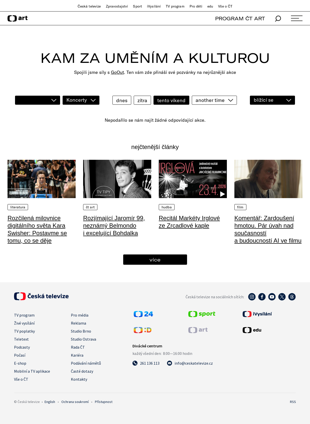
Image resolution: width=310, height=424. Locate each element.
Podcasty (22, 347)
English (50, 401)
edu (210, 6)
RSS (293, 401)
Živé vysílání (24, 323)
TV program (175, 6)
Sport (137, 6)
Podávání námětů (86, 363)
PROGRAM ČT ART (240, 18)
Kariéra (77, 355)
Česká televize (89, 6)
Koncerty (76, 100)
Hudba (167, 207)
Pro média (79, 315)
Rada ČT (78, 347)
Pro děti (196, 6)
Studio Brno (81, 331)
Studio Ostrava (83, 339)
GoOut (117, 72)
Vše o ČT (225, 6)
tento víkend (171, 100)
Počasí (19, 355)
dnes (121, 100)
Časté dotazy (82, 371)
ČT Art (90, 207)
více (155, 259)
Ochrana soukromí (75, 401)
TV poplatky (24, 331)
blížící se (263, 100)
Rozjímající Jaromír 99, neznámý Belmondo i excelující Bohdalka (114, 225)
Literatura (17, 207)
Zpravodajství (117, 6)
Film (240, 207)
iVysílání (154, 6)
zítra (142, 100)
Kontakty (79, 379)
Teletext (21, 339)
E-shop (20, 363)
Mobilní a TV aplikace (32, 371)
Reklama (78, 323)
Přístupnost (103, 401)
